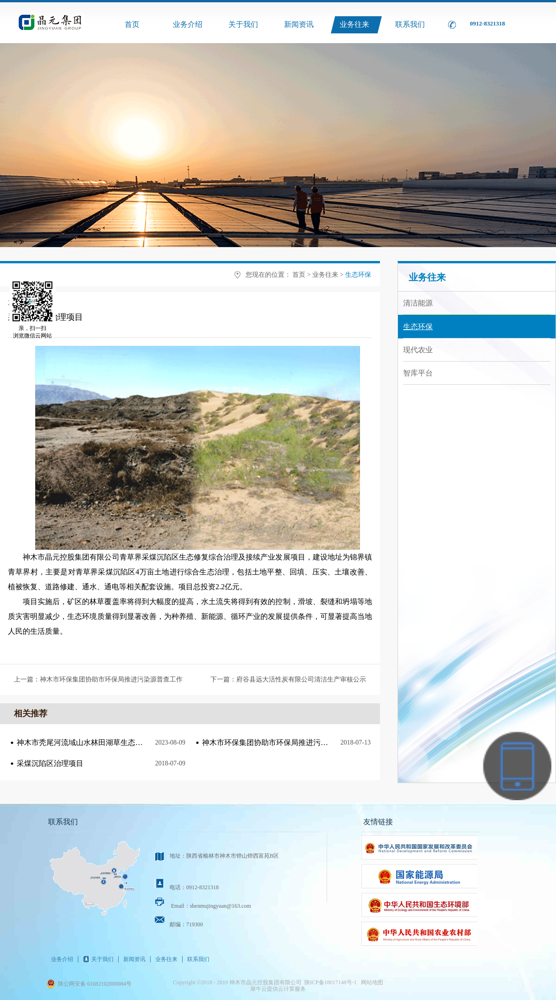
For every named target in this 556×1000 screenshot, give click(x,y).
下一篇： (288, 679)
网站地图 (370, 982)
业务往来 (325, 274)
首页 (132, 24)
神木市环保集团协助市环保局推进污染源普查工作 (283, 742)
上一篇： (98, 679)
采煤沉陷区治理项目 (50, 763)
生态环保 (358, 274)
